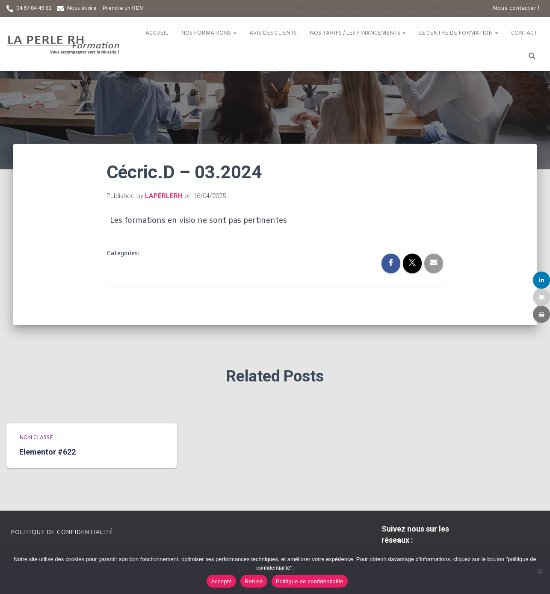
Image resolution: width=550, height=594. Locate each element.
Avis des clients (273, 33)
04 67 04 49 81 (33, 8)
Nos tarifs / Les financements (358, 33)
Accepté (221, 581)
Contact (524, 33)
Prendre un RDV (122, 8)
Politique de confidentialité (62, 533)
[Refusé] (539, 571)
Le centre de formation (458, 33)
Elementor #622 (47, 451)
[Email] (541, 297)
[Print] (541, 314)
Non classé (36, 437)
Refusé (254, 581)
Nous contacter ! (516, 8)
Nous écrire (82, 8)
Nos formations (209, 33)
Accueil (156, 33)
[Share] (541, 280)
